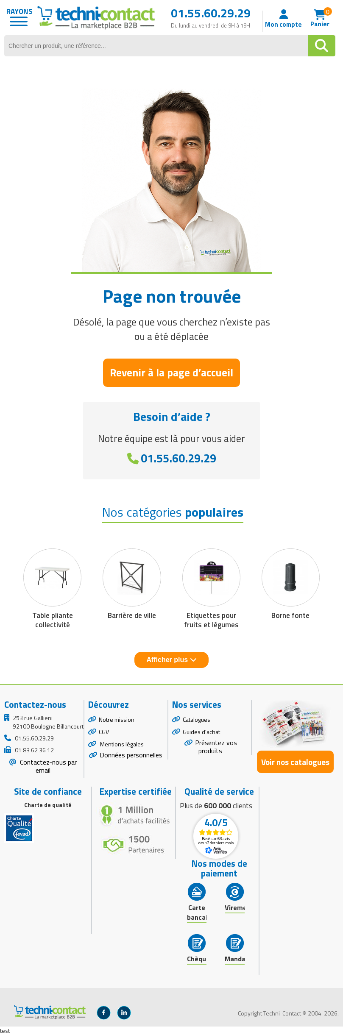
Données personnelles (131, 755)
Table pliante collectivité (52, 620)
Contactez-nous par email (47, 766)
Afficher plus (171, 659)
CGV (104, 731)
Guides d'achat (201, 731)
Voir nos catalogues (295, 762)
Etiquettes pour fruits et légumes (211, 620)
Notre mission (116, 719)
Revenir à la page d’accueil (171, 372)
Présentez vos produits (216, 746)
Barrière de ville (132, 615)
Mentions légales (121, 744)
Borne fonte (290, 615)
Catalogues (196, 719)
